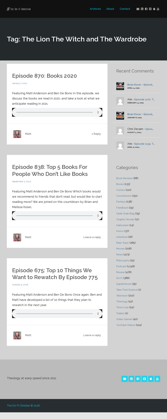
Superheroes (123, 283)
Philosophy (123, 260)
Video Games (124, 318)
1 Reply (96, 133)
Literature (122, 236)
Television (122, 295)
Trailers (120, 312)
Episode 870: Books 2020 (46, 75)
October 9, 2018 (20, 291)
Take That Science (127, 289)
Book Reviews (124, 178)
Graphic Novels (125, 219)
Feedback (122, 207)
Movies (120, 248)
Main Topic (122, 242)
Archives (95, 8)
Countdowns (124, 195)
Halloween (122, 225)
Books (120, 184)
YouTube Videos (126, 324)
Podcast (121, 266)
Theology (122, 301)
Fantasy (121, 201)
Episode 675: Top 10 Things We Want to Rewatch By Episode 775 (54, 277)
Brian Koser (134, 84)
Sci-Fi (119, 277)
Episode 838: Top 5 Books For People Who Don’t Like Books (52, 170)
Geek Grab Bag (125, 213)
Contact (124, 8)
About (110, 8)
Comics (120, 189)
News (119, 254)
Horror (120, 230)
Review (120, 271)
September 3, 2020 (22, 181)
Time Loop (123, 306)
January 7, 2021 (20, 83)
